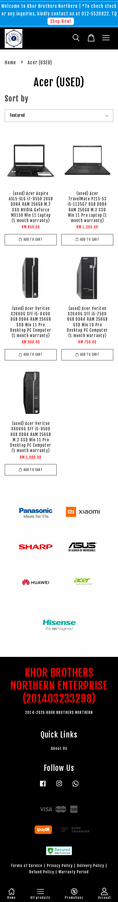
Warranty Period (74, 872)
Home (10, 62)
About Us (59, 748)
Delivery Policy (90, 865)
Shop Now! (60, 21)
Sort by (16, 98)
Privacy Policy (60, 865)
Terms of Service (26, 865)
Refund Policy (41, 872)
